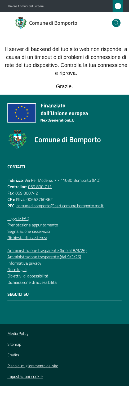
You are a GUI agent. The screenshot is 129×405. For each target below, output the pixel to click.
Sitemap (14, 344)
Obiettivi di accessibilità (27, 276)
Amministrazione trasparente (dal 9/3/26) (44, 257)
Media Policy (17, 333)
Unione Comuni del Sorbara (26, 6)
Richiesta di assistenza (27, 237)
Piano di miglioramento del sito (32, 366)
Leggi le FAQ (18, 218)
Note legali (16, 269)
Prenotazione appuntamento (32, 225)
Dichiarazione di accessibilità (32, 282)
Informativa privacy (24, 263)
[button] (116, 23)
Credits (13, 355)
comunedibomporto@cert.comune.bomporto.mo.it (60, 206)
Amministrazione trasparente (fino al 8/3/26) (47, 250)
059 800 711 (40, 186)
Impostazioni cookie (25, 376)
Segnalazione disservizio (28, 231)
